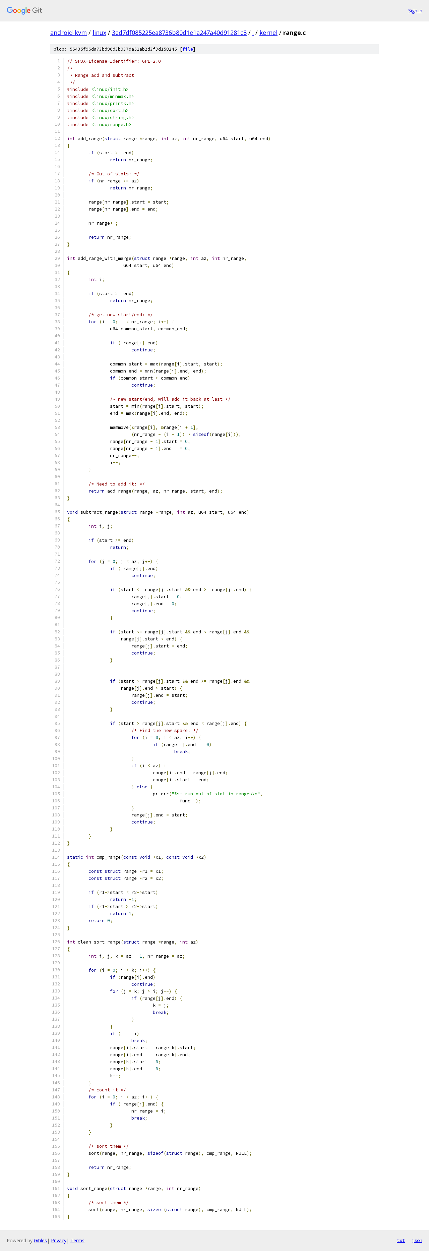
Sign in (415, 10)
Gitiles (40, 1240)
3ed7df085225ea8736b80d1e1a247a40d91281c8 (179, 33)
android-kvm (68, 33)
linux (99, 33)
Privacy (58, 1240)
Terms (77, 1240)
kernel (268, 33)
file (187, 49)
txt (401, 1240)
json (417, 1240)
